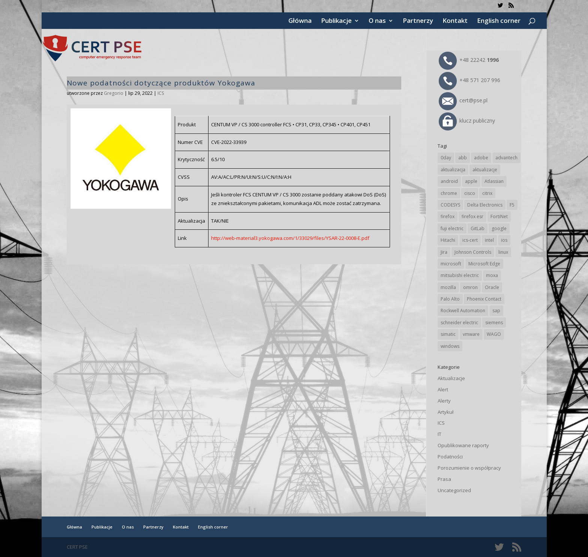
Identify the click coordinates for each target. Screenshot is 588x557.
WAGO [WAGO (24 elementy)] (494, 334)
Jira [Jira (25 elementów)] (444, 252)
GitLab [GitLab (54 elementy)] (477, 228)
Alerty (444, 400)
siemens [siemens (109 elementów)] (494, 322)
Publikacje (336, 21)
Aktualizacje (451, 378)
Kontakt (455, 21)
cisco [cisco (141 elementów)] (469, 193)
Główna (300, 21)
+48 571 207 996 (469, 80)
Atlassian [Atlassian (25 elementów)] (494, 181)
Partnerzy (418, 21)
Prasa (444, 479)
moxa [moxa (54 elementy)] (492, 275)
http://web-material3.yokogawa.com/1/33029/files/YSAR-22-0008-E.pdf (290, 238)
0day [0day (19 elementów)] (446, 157)
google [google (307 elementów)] (499, 228)
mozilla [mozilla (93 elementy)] (448, 287)
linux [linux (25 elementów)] (503, 252)
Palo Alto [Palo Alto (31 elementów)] (450, 299)
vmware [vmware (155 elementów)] (471, 334)
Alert (443, 389)
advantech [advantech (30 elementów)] (506, 157)
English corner (498, 21)
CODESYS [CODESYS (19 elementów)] (450, 205)
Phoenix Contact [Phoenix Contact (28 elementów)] (484, 299)
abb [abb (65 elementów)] (462, 157)
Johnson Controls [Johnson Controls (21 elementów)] (472, 252)
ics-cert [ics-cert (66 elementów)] (470, 240)
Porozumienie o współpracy (469, 467)
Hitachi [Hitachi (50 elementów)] (448, 240)
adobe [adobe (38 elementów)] (481, 157)
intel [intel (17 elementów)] (489, 240)
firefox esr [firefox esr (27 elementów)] (472, 216)
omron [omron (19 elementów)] (470, 287)
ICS (161, 93)
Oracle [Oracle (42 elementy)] (492, 287)
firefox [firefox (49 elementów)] (447, 216)
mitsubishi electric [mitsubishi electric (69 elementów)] (460, 275)
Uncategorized (454, 490)
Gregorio (113, 93)
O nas (377, 21)
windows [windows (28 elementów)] (450, 346)
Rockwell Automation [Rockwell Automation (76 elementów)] (463, 310)
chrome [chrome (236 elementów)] (449, 193)
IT (439, 434)
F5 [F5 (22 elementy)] (512, 205)
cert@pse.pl (463, 100)
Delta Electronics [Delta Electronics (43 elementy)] (484, 205)
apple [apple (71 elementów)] (471, 181)
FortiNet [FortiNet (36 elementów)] (499, 216)
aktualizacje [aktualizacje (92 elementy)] (484, 169)
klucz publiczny (467, 120)
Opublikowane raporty (463, 445)
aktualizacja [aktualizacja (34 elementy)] (453, 169)
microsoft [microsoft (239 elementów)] (451, 264)
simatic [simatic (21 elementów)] (448, 334)
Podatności (450, 456)
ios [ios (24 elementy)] (504, 240)
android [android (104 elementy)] (449, 181)
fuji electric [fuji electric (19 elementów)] (452, 228)
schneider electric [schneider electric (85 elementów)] (459, 322)
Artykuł (445, 412)
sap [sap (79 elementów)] (496, 310)
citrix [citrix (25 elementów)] (487, 193)
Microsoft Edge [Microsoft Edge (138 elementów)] (484, 264)
